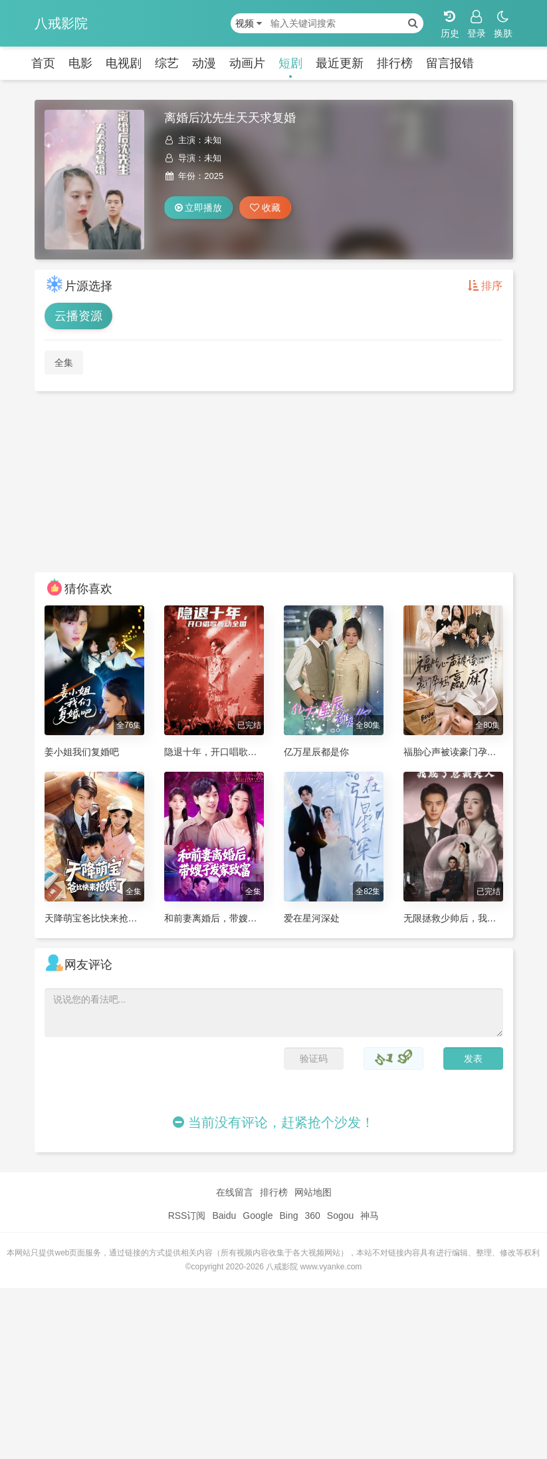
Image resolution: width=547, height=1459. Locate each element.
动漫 (204, 63)
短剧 (290, 63)
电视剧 (124, 63)
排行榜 (395, 63)
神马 (369, 1215)
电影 (80, 63)
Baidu (224, 1215)
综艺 (167, 63)
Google (258, 1215)
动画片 (247, 63)
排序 (485, 285)
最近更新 (340, 63)
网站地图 (313, 1192)
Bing (288, 1215)
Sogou (340, 1215)
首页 (43, 63)
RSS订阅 (187, 1215)
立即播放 (199, 207)
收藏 (265, 207)
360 (312, 1215)
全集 (64, 362)
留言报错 (450, 63)
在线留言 (234, 1192)
